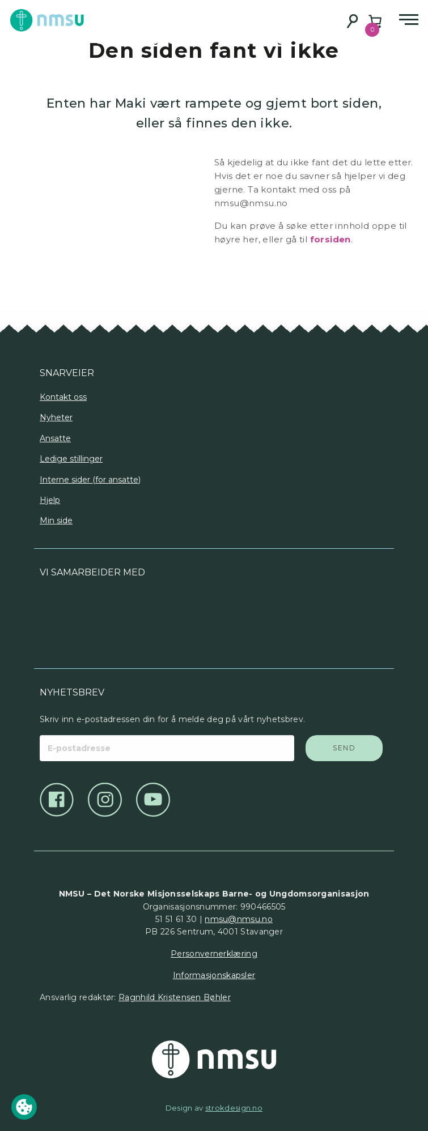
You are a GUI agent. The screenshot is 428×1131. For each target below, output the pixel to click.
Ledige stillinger (71, 459)
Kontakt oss (63, 397)
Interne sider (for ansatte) (90, 480)
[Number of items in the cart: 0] (375, 21)
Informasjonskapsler (214, 975)
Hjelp (50, 500)
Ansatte (55, 438)
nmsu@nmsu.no (239, 919)
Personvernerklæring (214, 954)
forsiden (330, 239)
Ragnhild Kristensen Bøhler (174, 997)
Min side (56, 520)
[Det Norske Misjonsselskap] (214, 1059)
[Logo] (127, 619)
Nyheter (56, 417)
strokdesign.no (233, 1107)
